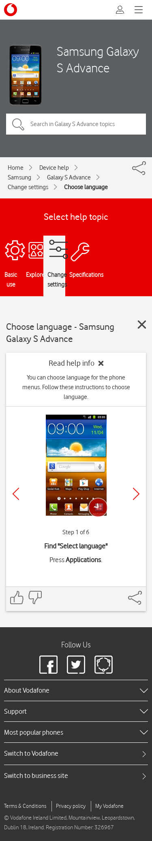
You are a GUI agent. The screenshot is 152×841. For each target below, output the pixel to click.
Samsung (19, 177)
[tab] (76, 753)
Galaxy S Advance (69, 177)
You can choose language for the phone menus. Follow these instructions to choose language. (76, 387)
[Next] (136, 494)
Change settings (28, 187)
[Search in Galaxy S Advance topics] (76, 124)
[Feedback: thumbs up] (17, 597)
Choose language (86, 187)
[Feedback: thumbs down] (35, 597)
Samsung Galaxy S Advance (98, 59)
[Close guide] (142, 324)
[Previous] (16, 494)
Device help (54, 167)
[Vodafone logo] (10, 9)
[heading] (76, 690)
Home (16, 167)
